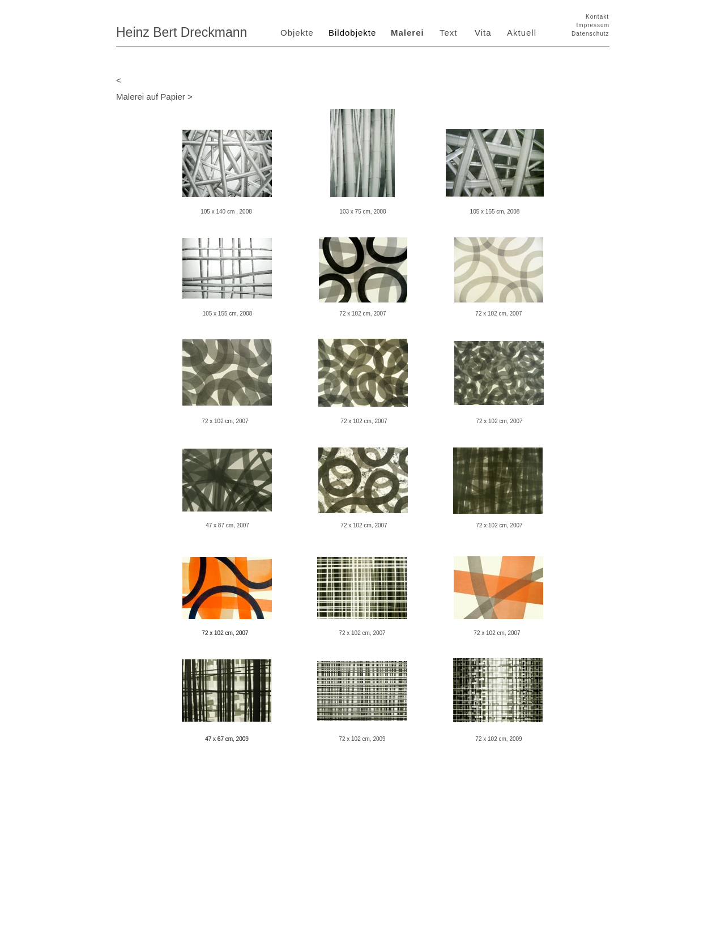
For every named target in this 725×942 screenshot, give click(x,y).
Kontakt (597, 17)
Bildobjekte (352, 32)
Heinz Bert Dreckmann (181, 32)
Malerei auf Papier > (154, 96)
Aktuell (521, 32)
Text (449, 32)
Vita (483, 32)
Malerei (407, 32)
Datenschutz (590, 34)
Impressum (593, 25)
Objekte (297, 32)
